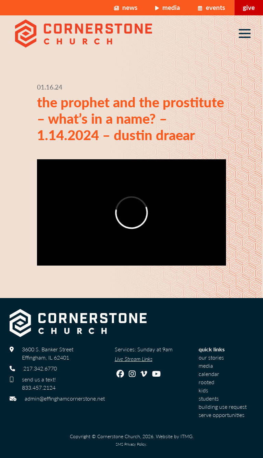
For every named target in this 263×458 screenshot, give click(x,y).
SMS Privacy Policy (131, 444)
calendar (209, 374)
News (125, 7)
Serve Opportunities (222, 415)
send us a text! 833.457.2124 (39, 383)
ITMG (186, 436)
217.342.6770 (40, 368)
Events (211, 7)
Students (209, 398)
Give (249, 7)
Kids (203, 390)
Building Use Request (223, 406)
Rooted (206, 382)
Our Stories (211, 357)
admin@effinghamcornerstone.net (65, 398)
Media (167, 7)
